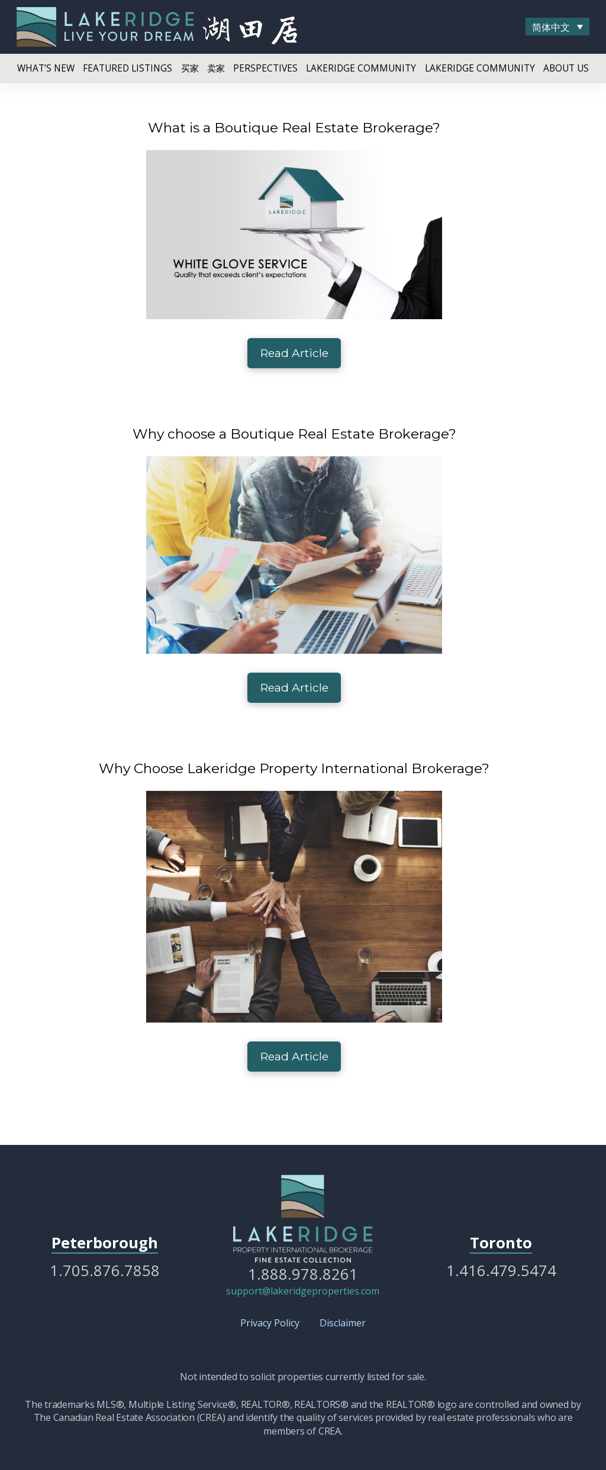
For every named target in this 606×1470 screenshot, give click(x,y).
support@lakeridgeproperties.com (302, 1290)
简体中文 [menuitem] (551, 27)
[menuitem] (557, 26)
